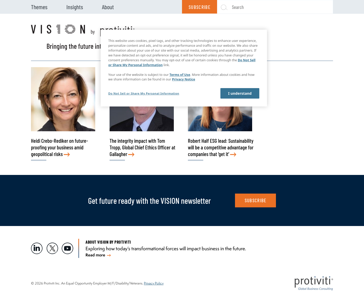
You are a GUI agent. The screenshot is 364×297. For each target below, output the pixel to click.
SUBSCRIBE (255, 200)
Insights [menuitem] (74, 6)
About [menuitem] (108, 6)
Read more (98, 255)
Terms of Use (179, 75)
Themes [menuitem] (39, 6)
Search (238, 7)
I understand (240, 93)
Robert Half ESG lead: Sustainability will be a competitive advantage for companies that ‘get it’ (220, 147)
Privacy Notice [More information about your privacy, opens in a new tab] (183, 79)
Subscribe (199, 7)
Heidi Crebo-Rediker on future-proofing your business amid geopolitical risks (59, 147)
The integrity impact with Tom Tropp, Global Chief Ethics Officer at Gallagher (142, 147)
